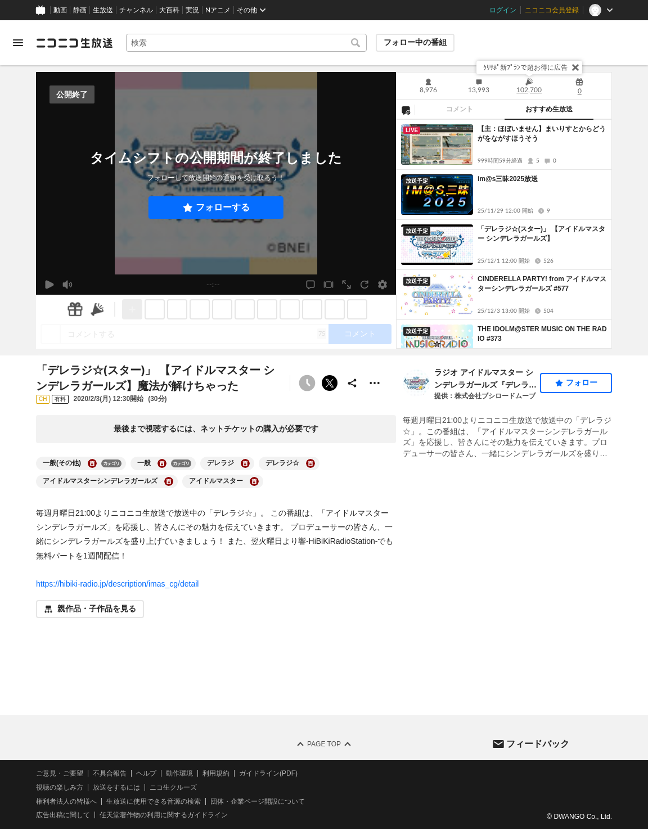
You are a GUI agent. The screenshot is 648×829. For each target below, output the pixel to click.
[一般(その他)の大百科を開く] (92, 463)
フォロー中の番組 (415, 42)
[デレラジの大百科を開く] (245, 463)
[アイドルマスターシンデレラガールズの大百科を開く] (168, 481)
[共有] (352, 383)
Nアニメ (218, 10)
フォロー (581, 382)
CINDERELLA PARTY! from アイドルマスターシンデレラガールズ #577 (542, 283)
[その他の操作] (374, 383)
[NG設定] (406, 109)
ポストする (330, 383)
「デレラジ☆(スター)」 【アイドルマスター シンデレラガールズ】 (541, 233)
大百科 (169, 10)
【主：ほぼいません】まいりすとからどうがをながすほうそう (542, 133)
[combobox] (246, 43)
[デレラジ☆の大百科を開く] (310, 463)
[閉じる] (575, 67)
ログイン (502, 10)
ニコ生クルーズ (173, 787)
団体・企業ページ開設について (257, 801)
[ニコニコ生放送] (74, 43)
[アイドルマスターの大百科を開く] (254, 481)
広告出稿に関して (63, 815)
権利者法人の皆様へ (66, 801)
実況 (192, 10)
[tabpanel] (504, 234)
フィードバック (537, 744)
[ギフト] (75, 309)
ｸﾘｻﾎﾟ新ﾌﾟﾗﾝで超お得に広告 (525, 67)
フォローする (223, 207)
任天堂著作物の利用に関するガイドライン (164, 815)
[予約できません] (307, 383)
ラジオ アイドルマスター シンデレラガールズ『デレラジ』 (483, 379)
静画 (80, 10)
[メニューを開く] (18, 42)
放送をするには (116, 787)
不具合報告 (110, 773)
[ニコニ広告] (97, 309)
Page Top (324, 744)
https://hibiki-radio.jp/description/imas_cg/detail (117, 583)
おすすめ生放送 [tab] (549, 109)
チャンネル (136, 10)
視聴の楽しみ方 (59, 787)
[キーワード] (246, 43)
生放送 (103, 10)
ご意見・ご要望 (59, 773)
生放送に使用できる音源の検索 (153, 801)
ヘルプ (146, 773)
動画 (60, 10)
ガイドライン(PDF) (268, 773)
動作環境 (179, 773)
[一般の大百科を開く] (162, 463)
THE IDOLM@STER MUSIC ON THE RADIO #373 (542, 334)
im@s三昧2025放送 (508, 179)
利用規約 (216, 773)
